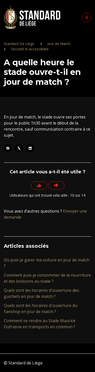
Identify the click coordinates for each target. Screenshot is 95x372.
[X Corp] (19, 148)
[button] (86, 17)
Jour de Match (58, 43)
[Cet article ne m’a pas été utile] (56, 185)
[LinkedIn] (30, 148)
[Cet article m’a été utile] (39, 185)
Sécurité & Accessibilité (30, 49)
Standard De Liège (19, 43)
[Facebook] (8, 148)
